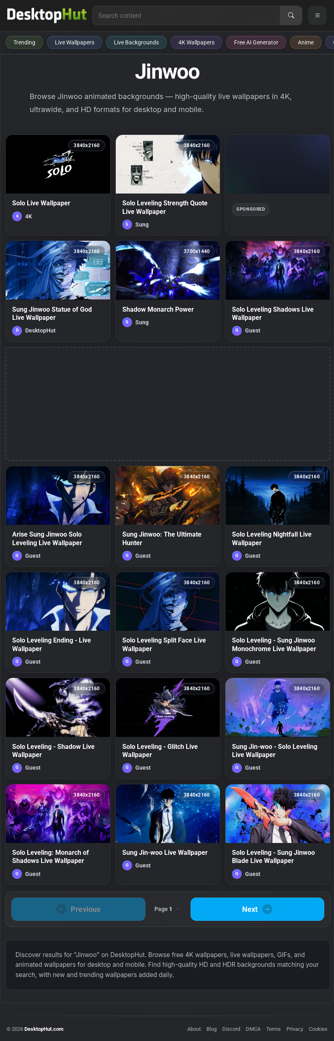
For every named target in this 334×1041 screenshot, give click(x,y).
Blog (211, 1029)
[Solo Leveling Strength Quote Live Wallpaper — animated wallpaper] (168, 185)
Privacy (294, 1029)
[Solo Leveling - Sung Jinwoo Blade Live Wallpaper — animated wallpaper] (278, 834)
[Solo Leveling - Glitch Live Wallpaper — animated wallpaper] (168, 728)
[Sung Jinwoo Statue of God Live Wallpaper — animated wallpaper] (58, 291)
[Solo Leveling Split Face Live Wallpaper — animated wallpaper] (168, 622)
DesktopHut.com (43, 1029)
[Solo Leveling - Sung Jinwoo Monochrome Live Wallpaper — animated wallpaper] (278, 622)
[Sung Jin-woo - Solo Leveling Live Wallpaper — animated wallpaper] (278, 728)
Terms (273, 1029)
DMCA (253, 1029)
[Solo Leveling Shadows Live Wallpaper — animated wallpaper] (278, 291)
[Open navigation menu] (317, 15)
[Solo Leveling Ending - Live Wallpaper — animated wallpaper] (58, 622)
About (194, 1029)
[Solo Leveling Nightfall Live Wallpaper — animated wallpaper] (278, 516)
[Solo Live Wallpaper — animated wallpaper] (58, 185)
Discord (231, 1029)
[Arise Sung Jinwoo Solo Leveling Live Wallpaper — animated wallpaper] (58, 516)
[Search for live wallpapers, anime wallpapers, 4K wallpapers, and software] (186, 15)
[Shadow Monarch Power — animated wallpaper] (168, 291)
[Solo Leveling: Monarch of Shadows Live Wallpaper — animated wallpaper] (58, 834)
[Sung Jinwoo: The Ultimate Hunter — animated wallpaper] (168, 516)
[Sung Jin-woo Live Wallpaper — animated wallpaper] (168, 834)
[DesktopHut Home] (47, 15)
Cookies (318, 1029)
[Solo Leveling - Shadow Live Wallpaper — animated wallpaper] (58, 728)
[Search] (291, 15)
